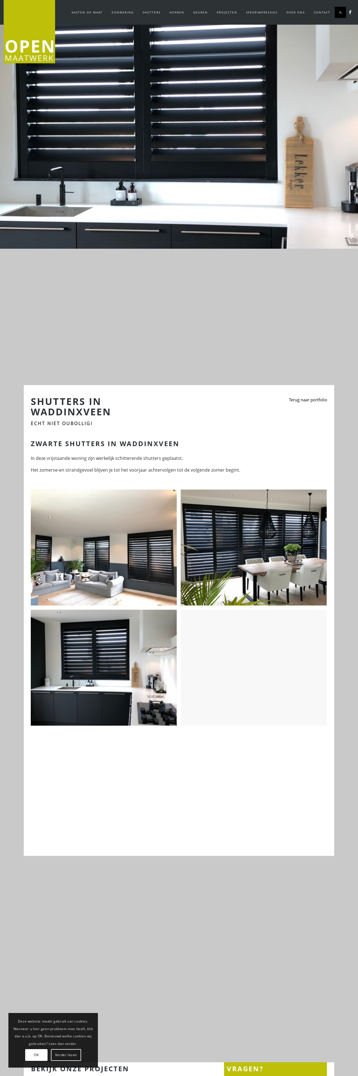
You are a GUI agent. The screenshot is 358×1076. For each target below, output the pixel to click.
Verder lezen (66, 1054)
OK (36, 1054)
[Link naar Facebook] (350, 12)
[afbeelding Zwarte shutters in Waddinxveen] (106, 550)
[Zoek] (340, 12)
